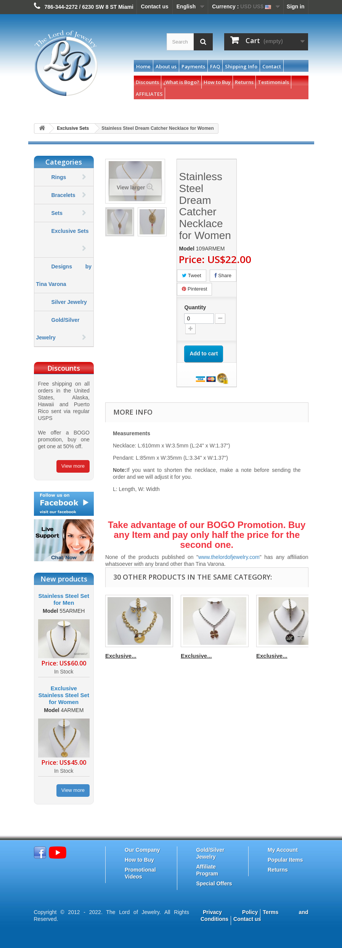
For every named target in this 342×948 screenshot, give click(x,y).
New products (63, 578)
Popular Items (285, 860)
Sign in (296, 6)
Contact (271, 66)
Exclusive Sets (73, 128)
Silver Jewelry (69, 302)
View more (73, 466)
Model (50, 611)
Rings (58, 177)
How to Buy (217, 82)
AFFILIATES (149, 93)
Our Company (142, 850)
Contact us (154, 6)
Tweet (191, 275)
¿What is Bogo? (181, 82)
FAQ (215, 66)
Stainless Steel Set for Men (64, 599)
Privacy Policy (230, 912)
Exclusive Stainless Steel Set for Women (64, 695)
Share (223, 275)
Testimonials (273, 82)
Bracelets (63, 195)
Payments (193, 66)
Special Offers (214, 883)
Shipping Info (241, 66)
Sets (57, 213)
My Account (283, 850)
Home (143, 66)
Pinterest (194, 289)
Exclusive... (120, 655)
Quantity (195, 307)
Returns (244, 82)
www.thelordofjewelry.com (229, 557)
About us (166, 66)
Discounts (147, 82)
